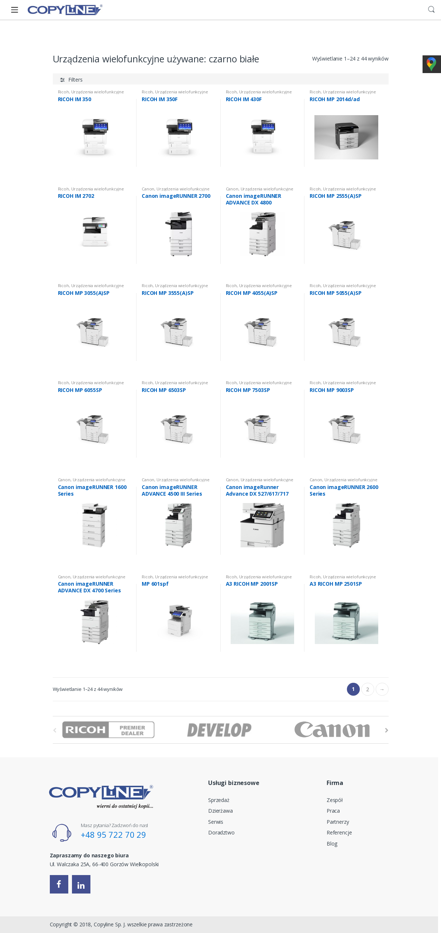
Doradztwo (221, 832)
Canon (148, 189)
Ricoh (63, 91)
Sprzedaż (219, 799)
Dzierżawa (220, 810)
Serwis (215, 821)
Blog (332, 843)
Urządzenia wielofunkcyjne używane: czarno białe (176, 191)
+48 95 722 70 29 (113, 834)
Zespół (335, 799)
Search (431, 10)
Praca (333, 810)
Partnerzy (338, 821)
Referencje (339, 832)
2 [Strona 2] (367, 689)
